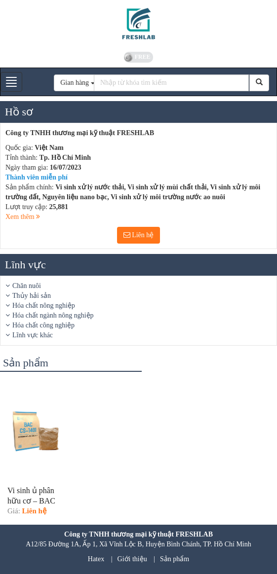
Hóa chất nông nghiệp (43, 305)
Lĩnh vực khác (32, 335)
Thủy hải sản (31, 295)
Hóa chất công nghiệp (43, 325)
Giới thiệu (132, 559)
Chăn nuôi (26, 285)
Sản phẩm (174, 559)
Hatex (96, 559)
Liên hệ (138, 235)
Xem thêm (22, 216)
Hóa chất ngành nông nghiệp (53, 315)
